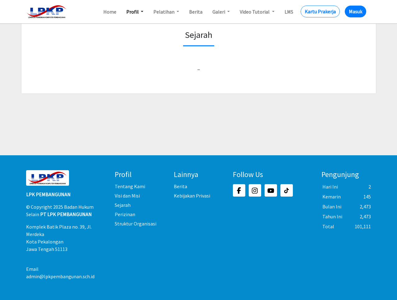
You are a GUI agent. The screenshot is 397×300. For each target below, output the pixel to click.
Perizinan (125, 214)
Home (109, 12)
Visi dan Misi (127, 196)
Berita (195, 12)
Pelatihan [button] (164, 12)
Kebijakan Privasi (192, 196)
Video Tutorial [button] (255, 12)
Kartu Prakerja (320, 11)
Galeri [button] (219, 12)
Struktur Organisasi (135, 223)
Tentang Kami (130, 186)
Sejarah (123, 205)
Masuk (355, 11)
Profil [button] (133, 12)
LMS (288, 12)
